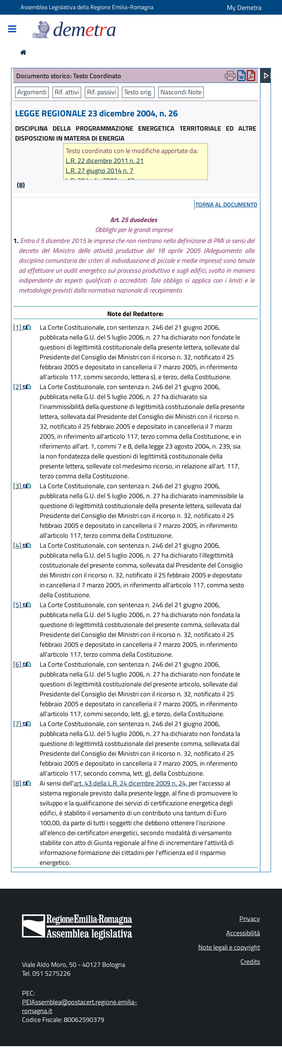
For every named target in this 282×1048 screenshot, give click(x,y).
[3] (18, 486)
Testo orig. (138, 92)
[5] (18, 605)
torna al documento (226, 204)
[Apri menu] (267, 75)
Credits (250, 962)
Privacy (249, 919)
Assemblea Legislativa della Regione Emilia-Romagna (87, 7)
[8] (18, 783)
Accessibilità (243, 933)
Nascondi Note (181, 92)
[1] (18, 327)
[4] (18, 545)
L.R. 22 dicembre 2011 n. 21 (105, 161)
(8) (21, 185)
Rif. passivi (101, 92)
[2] (18, 387)
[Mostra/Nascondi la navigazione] (12, 29)
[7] (18, 724)
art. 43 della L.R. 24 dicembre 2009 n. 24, (131, 783)
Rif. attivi (67, 92)
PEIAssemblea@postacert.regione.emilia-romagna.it (79, 1006)
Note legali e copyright (229, 947)
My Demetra (244, 7)
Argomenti (32, 92)
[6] (18, 664)
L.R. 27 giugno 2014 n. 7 (99, 170)
